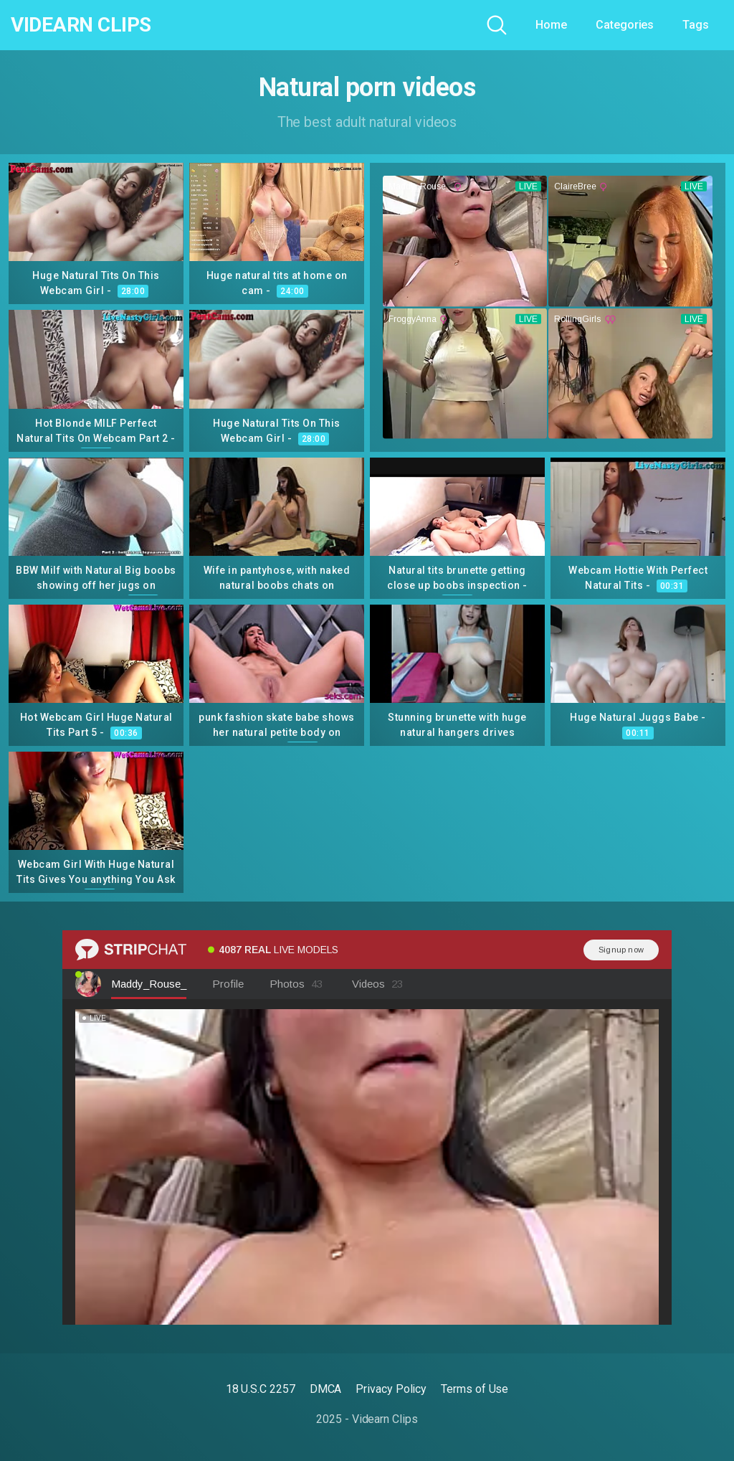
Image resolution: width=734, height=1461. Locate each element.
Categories (625, 25)
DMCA (326, 1389)
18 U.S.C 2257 (260, 1389)
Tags (695, 25)
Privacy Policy (391, 1389)
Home (551, 25)
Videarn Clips (81, 25)
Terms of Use (474, 1389)
